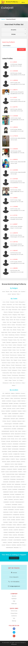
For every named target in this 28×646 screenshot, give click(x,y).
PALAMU (22, 454)
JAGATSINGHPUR (17, 540)
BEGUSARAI (3, 439)
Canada (23, 393)
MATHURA (5, 454)
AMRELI (24, 525)
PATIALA (4, 421)
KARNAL (20, 406)
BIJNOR (17, 532)
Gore (3, 335)
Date (18, 352)
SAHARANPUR (5, 403)
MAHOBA (22, 542)
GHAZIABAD (15, 444)
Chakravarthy (5, 373)
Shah (3, 355)
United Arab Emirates (6, 426)
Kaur (6, 345)
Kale (24, 355)
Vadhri (14, 347)
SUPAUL (22, 436)
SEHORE (8, 441)
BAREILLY (8, 459)
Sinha (24, 324)
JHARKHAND (23, 459)
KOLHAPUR (23, 527)
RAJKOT (9, 421)
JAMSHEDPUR (22, 446)
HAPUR (12, 434)
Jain (19, 291)
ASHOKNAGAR (6, 476)
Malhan (3, 365)
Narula (17, 319)
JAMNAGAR (21, 522)
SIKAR (14, 497)
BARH (16, 474)
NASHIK (22, 509)
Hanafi (7, 357)
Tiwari (20, 362)
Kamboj (5, 337)
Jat (13, 304)
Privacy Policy (14, 613)
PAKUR (10, 517)
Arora (4, 302)
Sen (7, 309)
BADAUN (20, 421)
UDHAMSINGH (15, 413)
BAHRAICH (4, 444)
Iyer (11, 322)
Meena (8, 360)
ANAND (4, 408)
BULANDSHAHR (20, 479)
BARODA (18, 517)
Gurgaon (14, 401)
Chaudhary (23, 352)
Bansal (23, 322)
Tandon (14, 380)
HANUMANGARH (5, 431)
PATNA (12, 439)
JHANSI (3, 459)
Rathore (8, 365)
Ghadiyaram (6, 383)
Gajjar (13, 367)
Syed (3, 357)
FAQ (14, 618)
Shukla (10, 345)
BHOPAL (4, 436)
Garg (16, 307)
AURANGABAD (20, 507)
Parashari (23, 332)
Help (14, 601)
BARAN (18, 497)
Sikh (11, 291)
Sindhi (11, 319)
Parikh (6, 380)
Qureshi (16, 337)
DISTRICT (15, 416)
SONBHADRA (21, 492)
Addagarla (14, 370)
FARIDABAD (22, 449)
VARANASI (14, 421)
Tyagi (10, 367)
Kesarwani (11, 337)
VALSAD (3, 545)
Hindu (3, 291)
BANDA (6, 499)
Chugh (23, 317)
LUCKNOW (8, 401)
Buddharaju (12, 335)
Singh (10, 309)
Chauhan (12, 302)
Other (18, 294)
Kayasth (4, 327)
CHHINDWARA (21, 489)
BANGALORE (8, 406)
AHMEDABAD (20, 428)
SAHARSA (11, 499)
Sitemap (14, 621)
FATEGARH (5, 537)
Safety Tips (14, 603)
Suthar (15, 317)
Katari (6, 335)
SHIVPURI (6, 535)
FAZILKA (24, 431)
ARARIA (22, 537)
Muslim (7, 291)
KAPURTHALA (17, 398)
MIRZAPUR (7, 464)
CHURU (8, 519)
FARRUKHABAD (6, 418)
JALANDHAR (14, 411)
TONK (24, 471)
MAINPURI (19, 545)
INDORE (15, 469)
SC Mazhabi (4, 340)
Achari (2, 345)
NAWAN (24, 540)
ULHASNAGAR (22, 426)
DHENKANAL (17, 484)
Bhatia (14, 330)
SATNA (16, 466)
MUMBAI (11, 403)
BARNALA (3, 469)
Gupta (20, 307)
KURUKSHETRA (22, 396)
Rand (9, 332)
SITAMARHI (8, 446)
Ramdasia (14, 309)
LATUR (23, 487)
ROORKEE (14, 428)
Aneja (23, 383)
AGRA (17, 426)
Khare (15, 327)
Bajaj (24, 304)
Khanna (20, 342)
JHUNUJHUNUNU (7, 507)
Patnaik (23, 373)
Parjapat (10, 340)
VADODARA (5, 482)
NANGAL (22, 408)
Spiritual (14, 294)
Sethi (11, 317)
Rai (24, 342)
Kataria (9, 375)
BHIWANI (18, 393)
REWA (23, 519)
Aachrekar (9, 304)
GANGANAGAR (11, 527)
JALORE (22, 497)
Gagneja (15, 314)
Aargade (21, 337)
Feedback (14, 598)
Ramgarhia (22, 302)
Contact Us (14, 615)
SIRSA (11, 398)
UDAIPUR (3, 525)
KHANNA (13, 519)
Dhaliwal (4, 375)
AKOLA (4, 519)
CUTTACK (15, 522)
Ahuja (7, 319)
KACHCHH (16, 499)
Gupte (18, 373)
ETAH (23, 476)
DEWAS (20, 504)
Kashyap (14, 332)
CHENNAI (5, 532)
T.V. (20, 547)
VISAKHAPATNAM (10, 474)
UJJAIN (4, 497)
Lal (18, 380)
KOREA (11, 512)
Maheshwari (19, 365)
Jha (21, 350)
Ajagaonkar (14, 342)
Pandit (9, 370)
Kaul (2, 367)
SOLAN (7, 471)
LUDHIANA (14, 406)
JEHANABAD (14, 504)
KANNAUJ (19, 476)
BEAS (17, 418)
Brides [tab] (19, 34)
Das (11, 330)
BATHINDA (16, 403)
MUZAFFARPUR (14, 441)
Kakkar (13, 324)
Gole (15, 352)
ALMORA (15, 535)
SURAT (3, 474)
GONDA (24, 439)
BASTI (24, 469)
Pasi (24, 362)
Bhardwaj (5, 314)
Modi (11, 383)
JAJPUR (9, 489)
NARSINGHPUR (22, 451)
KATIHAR (12, 494)
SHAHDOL (12, 466)
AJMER (9, 413)
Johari (23, 327)
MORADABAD (15, 449)
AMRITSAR (7, 393)
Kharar (14, 408)
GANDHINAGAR (9, 547)
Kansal (18, 322)
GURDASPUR (5, 456)
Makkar (3, 319)
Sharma (6, 312)
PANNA (10, 522)
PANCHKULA (10, 436)
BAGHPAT (18, 519)
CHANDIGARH (14, 396)
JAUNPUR (16, 530)
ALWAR (3, 406)
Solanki (16, 357)
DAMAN (21, 423)
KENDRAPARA (12, 532)
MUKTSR (12, 431)
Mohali (3, 411)
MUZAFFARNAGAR (6, 434)
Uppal (24, 367)
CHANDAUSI (9, 469)
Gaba (24, 307)
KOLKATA (10, 444)
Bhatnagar (10, 327)
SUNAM (9, 451)
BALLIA (17, 459)
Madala (24, 360)
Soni (21, 340)
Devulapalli (5, 378)
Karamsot (4, 362)
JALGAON (23, 484)
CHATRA (10, 454)
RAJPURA (9, 497)
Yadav (19, 327)
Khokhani (3, 360)
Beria (17, 362)
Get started (14, 558)
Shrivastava (19, 324)
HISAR (15, 492)
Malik (24, 350)
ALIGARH (8, 396)
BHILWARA (16, 547)
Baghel (15, 360)
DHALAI (4, 487)
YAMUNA (20, 411)
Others (3, 309)
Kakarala (9, 347)
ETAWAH (3, 441)
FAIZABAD (5, 522)
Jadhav (15, 345)
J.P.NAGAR (10, 540)
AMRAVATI (19, 525)
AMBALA (13, 393)
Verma (22, 312)
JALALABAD (4, 451)
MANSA (4, 401)
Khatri (7, 302)
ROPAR (22, 482)
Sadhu (4, 342)
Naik (23, 330)
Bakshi (13, 385)
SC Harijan (22, 319)
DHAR (16, 464)
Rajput (22, 314)
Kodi (18, 350)
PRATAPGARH (10, 487)
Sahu (11, 352)
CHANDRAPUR (16, 514)
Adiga (10, 380)
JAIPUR (3, 446)
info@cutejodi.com (15, 586)
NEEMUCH (8, 545)
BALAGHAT (4, 413)
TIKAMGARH (13, 479)
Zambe (13, 362)
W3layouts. (14, 644)
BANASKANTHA (7, 428)
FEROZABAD (21, 535)
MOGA (18, 408)
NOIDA (24, 411)
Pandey (19, 330)
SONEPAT (13, 459)
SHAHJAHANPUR (13, 471)
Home (3, 19)
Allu (14, 383)
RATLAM (4, 461)
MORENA (14, 545)
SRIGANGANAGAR (19, 502)
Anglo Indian (4, 332)
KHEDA (22, 517)
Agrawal (24, 309)
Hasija (20, 380)
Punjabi (19, 317)
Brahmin (18, 335)
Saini (19, 309)
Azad (24, 345)
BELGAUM (14, 507)
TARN (5, 416)
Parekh (13, 365)
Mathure (23, 378)
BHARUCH (21, 530)
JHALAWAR (13, 476)
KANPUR (4, 396)
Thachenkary (15, 375)
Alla (12, 360)
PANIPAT (20, 471)
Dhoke (18, 347)
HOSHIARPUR (22, 403)
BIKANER (20, 464)
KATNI (8, 439)
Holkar (14, 350)
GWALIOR (5, 449)
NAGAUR (13, 418)
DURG (19, 431)
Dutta (17, 302)
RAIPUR (24, 406)
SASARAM (14, 489)
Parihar (3, 307)
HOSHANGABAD (5, 466)
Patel (19, 314)
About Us (14, 596)
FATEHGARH (16, 423)
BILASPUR (6, 530)
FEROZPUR (23, 398)
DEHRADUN (4, 527)
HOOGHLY (12, 502)
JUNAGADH (4, 540)
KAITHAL (23, 461)
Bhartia (6, 367)
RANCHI (18, 461)
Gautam (24, 370)
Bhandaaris (22, 375)
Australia (9, 408)
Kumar (10, 314)
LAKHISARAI (11, 537)
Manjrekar (19, 345)
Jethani (12, 357)
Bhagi (13, 307)
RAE (13, 484)
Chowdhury (4, 370)
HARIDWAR (21, 418)
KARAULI (5, 542)
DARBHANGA (6, 494)
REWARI (5, 509)
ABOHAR (11, 456)
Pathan (3, 352)
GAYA (20, 439)
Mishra (7, 352)
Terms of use (14, 611)
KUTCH (12, 464)
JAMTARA (10, 542)
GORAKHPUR (22, 444)
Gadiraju (20, 355)
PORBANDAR (18, 494)
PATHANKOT (17, 436)
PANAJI (10, 535)
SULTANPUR (8, 504)
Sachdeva (4, 324)
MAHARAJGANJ (17, 487)
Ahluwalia (8, 307)
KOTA (16, 439)
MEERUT (18, 482)
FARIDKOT (7, 398)
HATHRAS (5, 489)
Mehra (9, 324)
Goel (16, 304)
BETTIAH (22, 514)
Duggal (14, 322)
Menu (24, 2)
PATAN (24, 545)
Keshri (18, 378)
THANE (14, 525)
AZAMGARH (6, 502)
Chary (19, 370)
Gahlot (18, 332)
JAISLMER (20, 469)
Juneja (4, 322)
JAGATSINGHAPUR (7, 514)
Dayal (9, 362)
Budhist (23, 291)
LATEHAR (23, 456)
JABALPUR (21, 413)
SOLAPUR (17, 509)
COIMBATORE (16, 454)
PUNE (16, 431)
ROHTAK (24, 434)
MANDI (19, 401)
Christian (15, 291)
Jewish (9, 294)
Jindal (24, 365)
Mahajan (11, 312)
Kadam (22, 347)
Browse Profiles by (9, 2)
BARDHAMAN (22, 474)
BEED (14, 517)
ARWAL (21, 499)
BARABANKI (15, 451)
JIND (14, 426)
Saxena (4, 304)
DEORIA (22, 532)
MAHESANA (6, 512)
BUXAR (3, 471)
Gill (14, 319)
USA (3, 393)
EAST (20, 441)
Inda (15, 378)
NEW (24, 421)
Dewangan (16, 312)
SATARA (11, 530)
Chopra (11, 378)
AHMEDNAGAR (22, 466)
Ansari (19, 360)
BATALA (23, 401)
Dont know (18, 383)
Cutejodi (7, 7)
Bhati (11, 373)
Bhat (24, 340)
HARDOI (24, 441)
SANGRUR (8, 411)
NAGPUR (10, 416)
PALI (23, 494)
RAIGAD (11, 492)
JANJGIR (18, 527)
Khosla (7, 355)
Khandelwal (19, 367)
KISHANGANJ (12, 482)
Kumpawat (4, 350)
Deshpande (22, 357)
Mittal (4, 330)
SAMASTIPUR (16, 542)
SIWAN (8, 461)
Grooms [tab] (18, 30)
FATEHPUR (13, 461)
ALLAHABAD (17, 456)
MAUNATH (17, 537)
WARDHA (16, 512)
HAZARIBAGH (15, 446)
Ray (18, 340)
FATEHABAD (9, 525)
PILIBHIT (9, 449)
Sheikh (10, 350)
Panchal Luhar (13, 355)
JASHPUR (9, 484)
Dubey (15, 340)
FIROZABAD (20, 416)
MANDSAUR (6, 492)
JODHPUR (3, 484)
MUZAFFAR (21, 512)
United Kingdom (8, 423)
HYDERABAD (11, 509)
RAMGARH (5, 517)
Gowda (4, 347)
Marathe (9, 342)
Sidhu (8, 330)
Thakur (7, 317)
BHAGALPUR (18, 434)
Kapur (20, 304)
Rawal (14, 373)
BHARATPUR (6, 479)
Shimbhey (23, 335)
